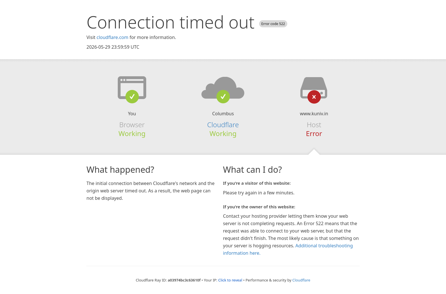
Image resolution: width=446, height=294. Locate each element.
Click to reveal (230, 280)
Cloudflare (223, 124)
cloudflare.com (112, 37)
